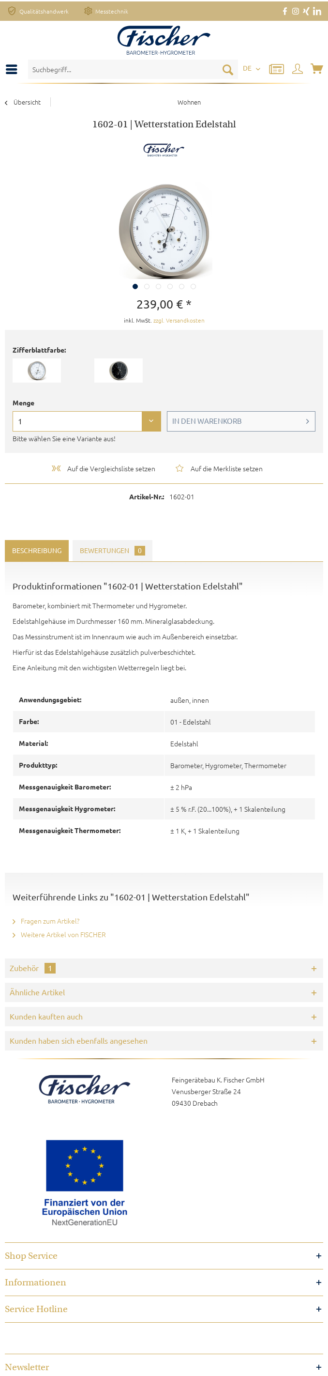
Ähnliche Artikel (37, 992)
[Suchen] (228, 69)
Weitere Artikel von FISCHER (59, 934)
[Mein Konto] (298, 69)
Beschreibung (36, 551)
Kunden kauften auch (46, 1016)
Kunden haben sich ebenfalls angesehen (79, 1040)
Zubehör (33, 968)
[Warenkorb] (318, 69)
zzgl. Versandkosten (179, 320)
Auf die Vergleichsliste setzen (102, 468)
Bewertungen (112, 551)
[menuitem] (14, 69)
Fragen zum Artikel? (46, 921)
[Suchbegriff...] (133, 69)
